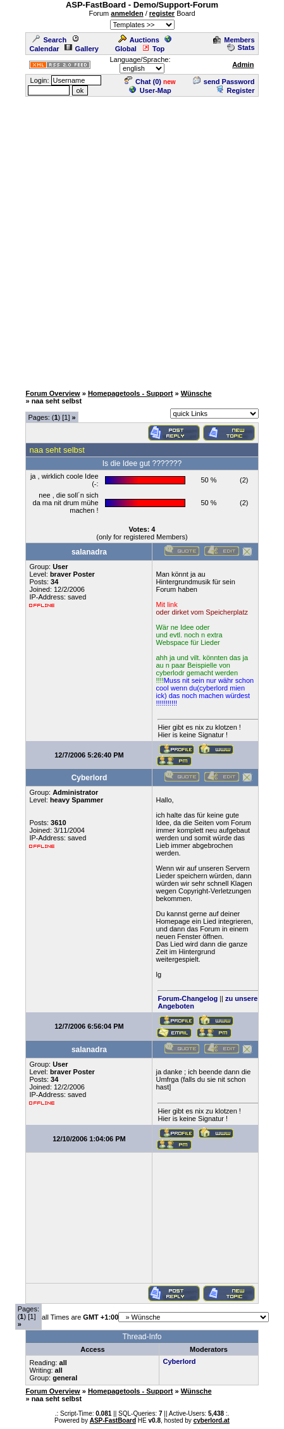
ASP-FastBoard (113, 1420)
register (162, 13)
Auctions (138, 40)
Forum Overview (52, 393)
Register (235, 90)
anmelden (127, 13)
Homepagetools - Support (130, 393)
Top (153, 48)
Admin (243, 64)
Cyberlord (179, 1361)
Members (233, 40)
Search (49, 40)
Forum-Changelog (187, 998)
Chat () (143, 81)
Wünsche (196, 393)
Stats (241, 47)
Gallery (82, 48)
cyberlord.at (212, 1420)
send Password (224, 81)
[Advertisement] (142, 240)
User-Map (150, 90)
